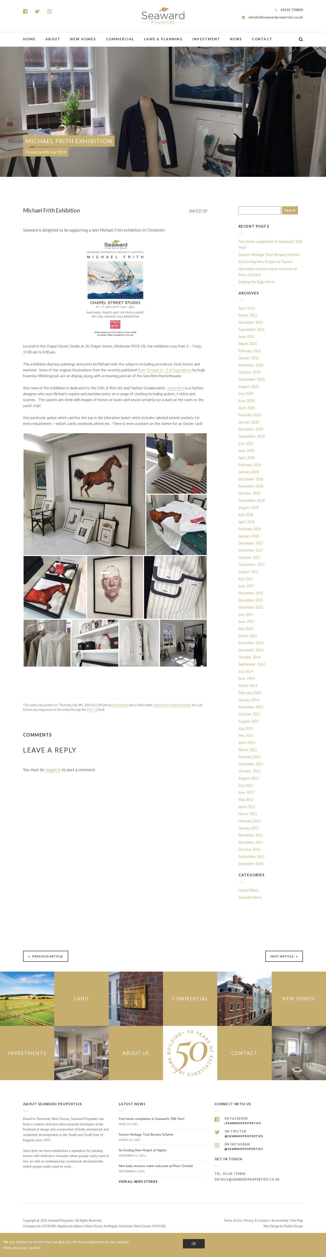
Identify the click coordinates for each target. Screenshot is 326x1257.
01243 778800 (289, 10)
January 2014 (249, 700)
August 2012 (249, 778)
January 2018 (249, 536)
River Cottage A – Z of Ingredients (164, 370)
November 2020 (251, 365)
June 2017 (246, 586)
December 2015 (251, 600)
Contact (262, 39)
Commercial (120, 39)
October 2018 (249, 493)
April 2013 (247, 742)
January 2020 (249, 422)
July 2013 (246, 728)
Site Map (297, 1220)
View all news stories (138, 1181)
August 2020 (249, 386)
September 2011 (252, 856)
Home (29, 39)
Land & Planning (163, 39)
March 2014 (248, 685)
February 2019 (250, 464)
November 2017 (251, 550)
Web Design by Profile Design (283, 1226)
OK (193, 1243)
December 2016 (251, 593)
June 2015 (246, 621)
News (236, 39)
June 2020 (246, 400)
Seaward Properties (163, 16)
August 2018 (249, 507)
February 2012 (250, 821)
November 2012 (251, 764)
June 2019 (246, 450)
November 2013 (251, 707)
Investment (206, 39)
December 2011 (251, 835)
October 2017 (249, 557)
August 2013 (249, 721)
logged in (53, 769)
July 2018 (246, 514)
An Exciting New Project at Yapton (266, 261)
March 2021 (248, 343)
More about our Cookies (22, 1247)
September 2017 (252, 564)
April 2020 (247, 407)
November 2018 (251, 486)
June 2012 (246, 792)
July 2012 (246, 785)
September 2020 (252, 379)
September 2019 (252, 436)
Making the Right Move (257, 281)
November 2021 (251, 322)
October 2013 (249, 714)
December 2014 (251, 643)
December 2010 (251, 863)
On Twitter (259, 1133)
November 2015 (251, 607)
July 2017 (246, 578)
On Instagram (259, 1146)
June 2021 (246, 336)
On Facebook (259, 1120)
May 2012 (246, 799)
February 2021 (250, 351)
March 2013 (248, 749)
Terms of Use (233, 1220)
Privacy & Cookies (256, 1220)
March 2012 (248, 813)
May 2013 (246, 735)
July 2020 (246, 393)
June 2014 (246, 678)
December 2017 (251, 543)
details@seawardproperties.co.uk (272, 17)
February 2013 (250, 756)
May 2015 (246, 628)
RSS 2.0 (92, 710)
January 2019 (249, 472)
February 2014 (250, 692)
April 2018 (247, 521)
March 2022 (248, 315)
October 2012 (249, 771)
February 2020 (250, 415)
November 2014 (251, 650)
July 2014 (246, 671)
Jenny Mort (175, 388)
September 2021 (252, 329)
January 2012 (249, 828)
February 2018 (250, 529)
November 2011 (251, 842)
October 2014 (249, 657)
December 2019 (251, 429)
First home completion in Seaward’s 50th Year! (271, 244)
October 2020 (249, 372)
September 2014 (252, 664)
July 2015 (246, 614)
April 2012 (247, 806)
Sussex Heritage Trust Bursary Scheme (269, 254)
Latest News (161, 705)
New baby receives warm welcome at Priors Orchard (268, 271)
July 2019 (246, 443)
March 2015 (248, 635)
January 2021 (249, 358)
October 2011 (249, 849)
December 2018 (251, 479)
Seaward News (180, 705)
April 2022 (247, 308)
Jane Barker (120, 705)
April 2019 (247, 457)
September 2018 (252, 500)
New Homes (83, 39)
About (52, 39)
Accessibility (280, 1220)
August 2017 (249, 571)
